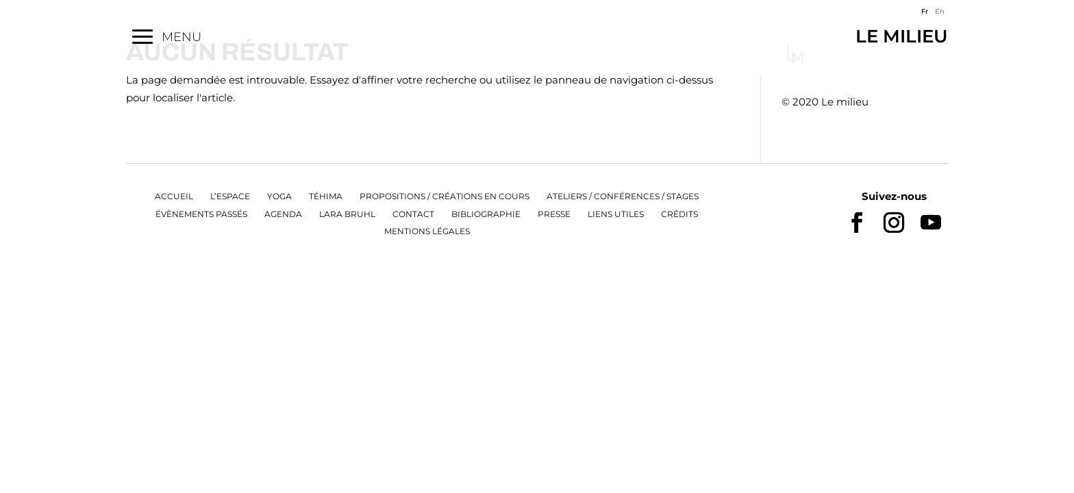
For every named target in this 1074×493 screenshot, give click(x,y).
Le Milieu (881, 35)
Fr (924, 11)
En (940, 11)
